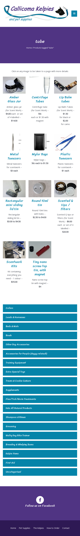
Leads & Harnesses (15, 317)
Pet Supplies (25, 528)
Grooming (11, 426)
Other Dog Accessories (17, 344)
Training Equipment (16, 362)
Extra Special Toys (15, 372)
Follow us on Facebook (40, 505)
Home (29, 47)
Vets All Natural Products (19, 408)
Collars (9, 308)
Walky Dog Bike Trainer (18, 435)
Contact (65, 528)
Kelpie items (12, 453)
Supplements (12, 390)
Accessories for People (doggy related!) (26, 353)
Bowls (9, 335)
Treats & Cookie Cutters (18, 381)
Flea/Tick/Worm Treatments (21, 399)
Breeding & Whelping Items (19, 444)
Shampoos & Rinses (16, 417)
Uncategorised (13, 472)
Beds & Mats (12, 326)
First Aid (10, 463)
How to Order (52, 528)
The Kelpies (38, 528)
